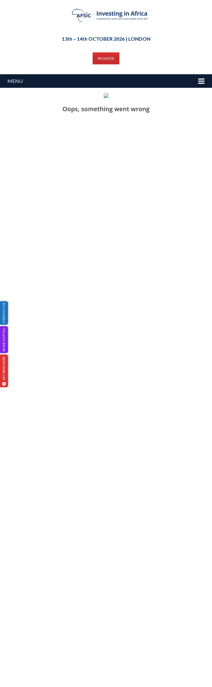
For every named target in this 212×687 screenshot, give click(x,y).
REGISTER (106, 58)
